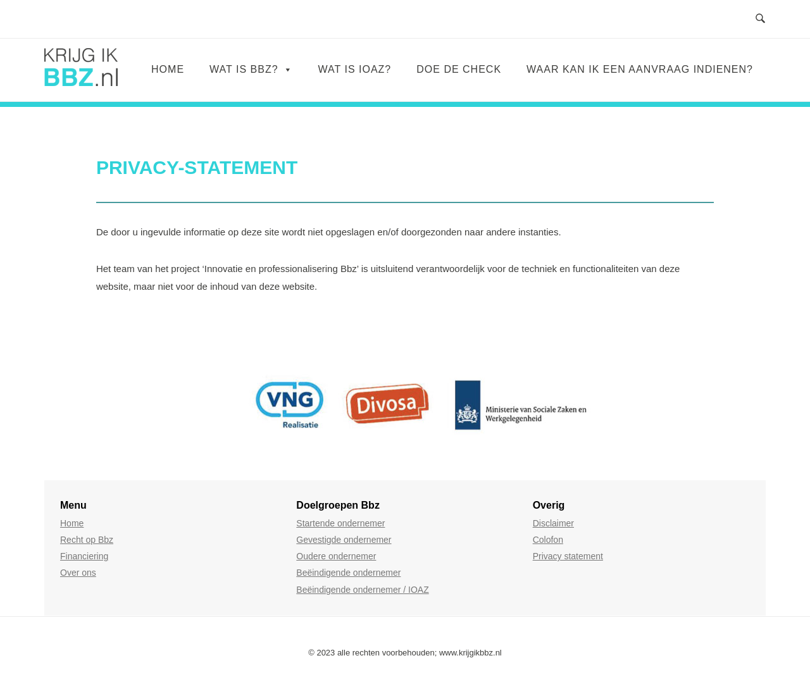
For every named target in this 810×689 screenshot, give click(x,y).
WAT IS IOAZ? (355, 69)
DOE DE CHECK (458, 69)
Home (167, 69)
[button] (50, 406)
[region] (405, 406)
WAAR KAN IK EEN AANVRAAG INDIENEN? (639, 69)
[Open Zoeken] (760, 19)
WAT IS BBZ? (251, 69)
